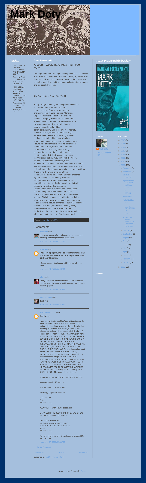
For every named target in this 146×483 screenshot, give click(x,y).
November (127, 172)
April (125, 252)
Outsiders (126, 214)
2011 (123, 158)
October (126, 230)
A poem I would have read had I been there (129, 183)
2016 (123, 140)
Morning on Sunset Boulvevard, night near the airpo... (128, 221)
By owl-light (127, 196)
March (126, 255)
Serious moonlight (127, 176)
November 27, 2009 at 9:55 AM (52, 442)
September (127, 234)
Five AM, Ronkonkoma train (129, 208)
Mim (41, 277)
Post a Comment (44, 447)
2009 (123, 165)
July (125, 241)
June (125, 245)
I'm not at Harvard (127, 192)
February (127, 259)
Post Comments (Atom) (54, 457)
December (127, 168)
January (126, 262)
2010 (123, 161)
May (125, 248)
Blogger (84, 471)
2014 (123, 147)
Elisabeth (44, 249)
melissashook (46, 297)
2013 (123, 151)
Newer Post (39, 452)
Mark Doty (35, 14)
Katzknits (44, 232)
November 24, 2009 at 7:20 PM (52, 241)
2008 (123, 267)
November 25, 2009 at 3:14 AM (52, 269)
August (126, 238)
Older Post (83, 452)
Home (61, 452)
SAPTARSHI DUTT (48, 312)
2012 (123, 154)
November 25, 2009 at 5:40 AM (52, 289)
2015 (123, 144)
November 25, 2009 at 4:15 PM (52, 304)
